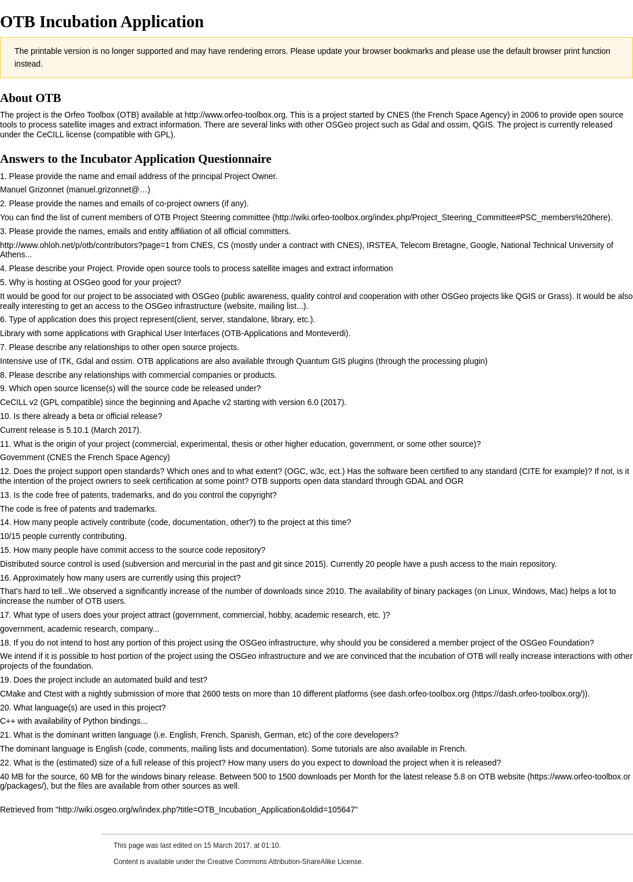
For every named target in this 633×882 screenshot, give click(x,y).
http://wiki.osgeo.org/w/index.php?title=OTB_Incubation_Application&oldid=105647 (206, 809)
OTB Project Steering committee (212, 217)
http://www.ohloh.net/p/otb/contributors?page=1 (85, 245)
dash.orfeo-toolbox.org (429, 693)
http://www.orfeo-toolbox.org (235, 114)
